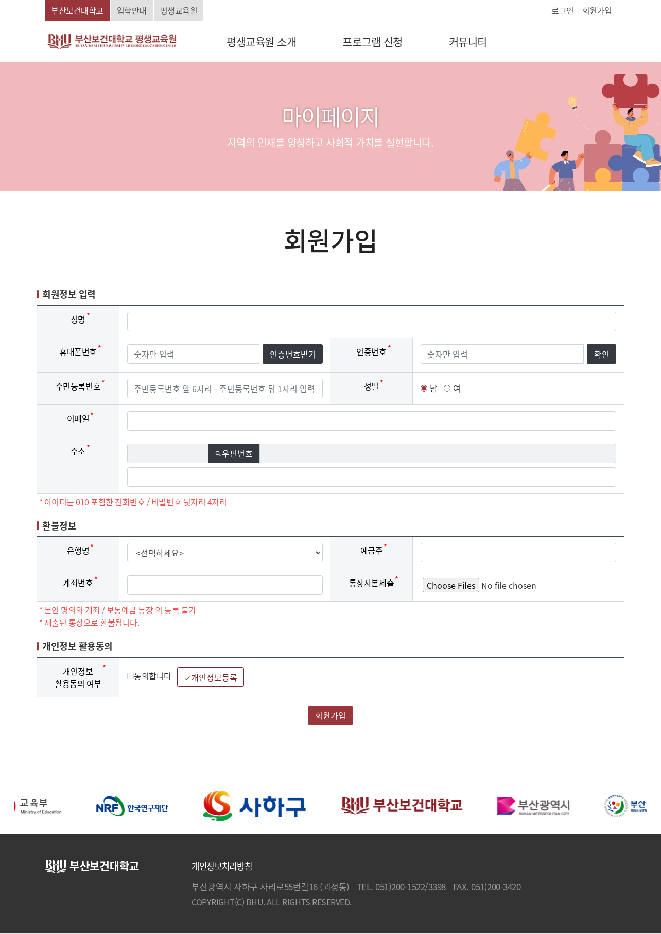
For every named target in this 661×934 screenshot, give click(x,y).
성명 (78, 319)
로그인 (562, 10)
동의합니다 (149, 675)
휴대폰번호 (78, 351)
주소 (78, 451)
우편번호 (237, 453)
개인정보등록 (210, 677)
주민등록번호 (78, 386)
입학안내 (132, 10)
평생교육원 (179, 10)
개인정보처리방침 (222, 866)
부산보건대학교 (77, 10)
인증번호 (371, 351)
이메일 (78, 418)
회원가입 (597, 10)
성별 (371, 386)
